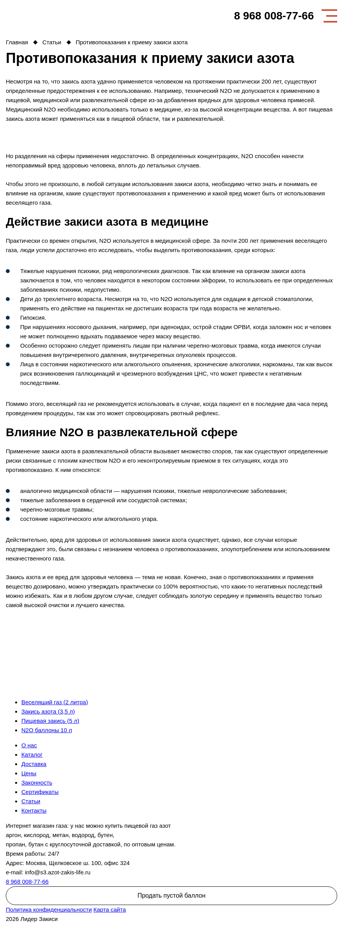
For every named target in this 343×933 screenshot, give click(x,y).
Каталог (32, 754)
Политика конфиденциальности (49, 909)
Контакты (34, 810)
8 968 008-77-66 (274, 16)
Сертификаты (40, 792)
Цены (29, 773)
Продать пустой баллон (171, 895)
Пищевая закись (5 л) (50, 720)
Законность (36, 782)
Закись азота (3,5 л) (48, 711)
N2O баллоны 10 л (46, 730)
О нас (29, 745)
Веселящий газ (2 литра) (54, 702)
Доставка (33, 764)
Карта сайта (109, 909)
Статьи (30, 801)
